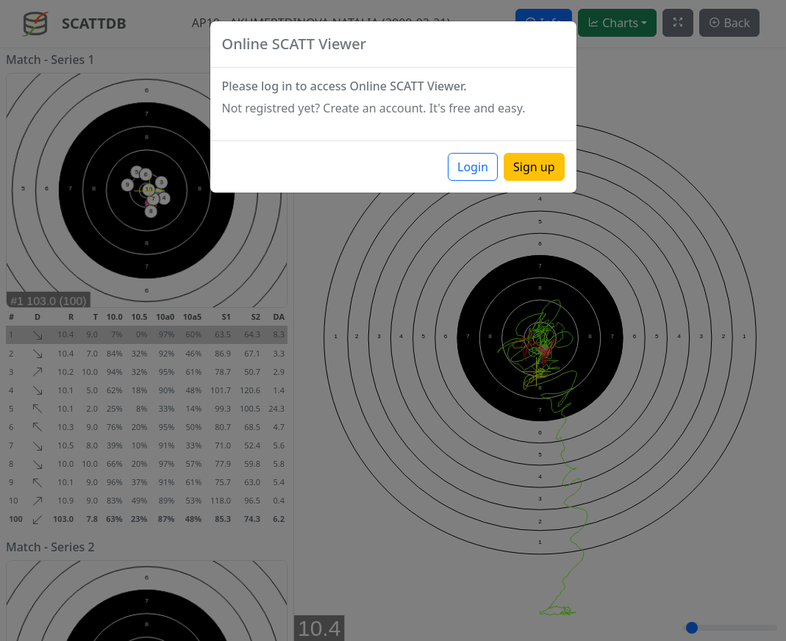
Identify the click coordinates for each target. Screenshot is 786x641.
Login (472, 167)
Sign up (534, 167)
